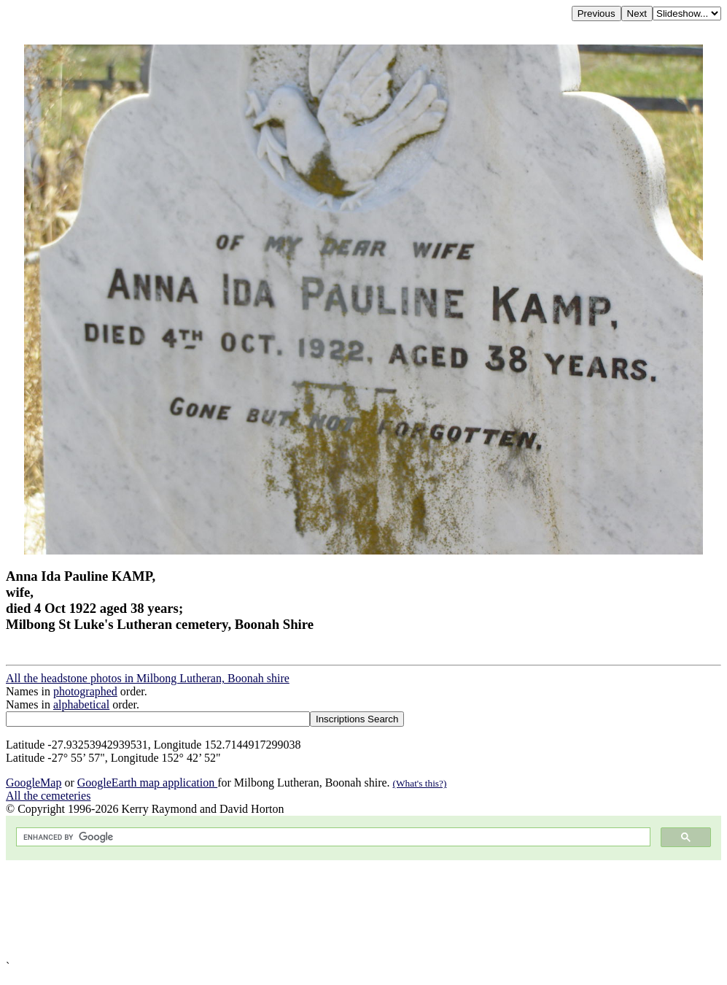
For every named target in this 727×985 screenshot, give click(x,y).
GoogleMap (33, 782)
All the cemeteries (48, 795)
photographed (85, 691)
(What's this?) (420, 783)
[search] (331, 837)
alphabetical (81, 704)
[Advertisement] (363, 910)
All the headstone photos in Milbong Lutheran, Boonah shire (147, 678)
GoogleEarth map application (147, 782)
